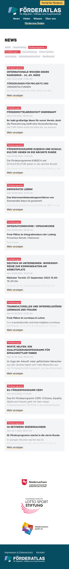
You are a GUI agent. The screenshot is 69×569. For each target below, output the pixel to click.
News (16, 18)
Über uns (50, 18)
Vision (26, 18)
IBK (50, 205)
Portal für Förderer (52, 2)
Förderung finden (34, 23)
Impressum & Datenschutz (19, 552)
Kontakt (40, 552)
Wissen (38, 18)
